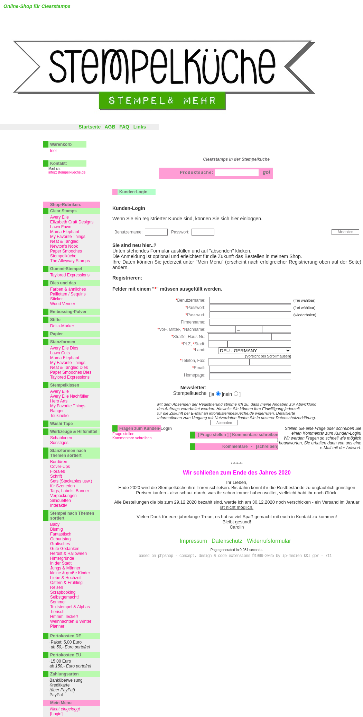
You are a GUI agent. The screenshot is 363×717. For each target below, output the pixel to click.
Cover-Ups (60, 466)
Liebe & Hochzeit (66, 577)
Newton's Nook (64, 246)
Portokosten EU (65, 655)
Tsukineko (59, 415)
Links (139, 127)
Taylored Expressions (70, 275)
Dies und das (63, 283)
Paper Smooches (66, 251)
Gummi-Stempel (66, 268)
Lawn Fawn (60, 226)
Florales (57, 471)
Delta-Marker (62, 326)
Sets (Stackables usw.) (71, 481)
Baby (54, 524)
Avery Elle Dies (64, 348)
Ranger (57, 410)
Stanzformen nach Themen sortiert (68, 453)
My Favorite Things (67, 236)
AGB (109, 127)
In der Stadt (61, 563)
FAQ (124, 127)
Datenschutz (227, 541)
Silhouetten (60, 500)
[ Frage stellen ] (213, 434)
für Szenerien (62, 486)
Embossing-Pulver (68, 311)
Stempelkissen (64, 385)
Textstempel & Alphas (70, 606)
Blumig (56, 529)
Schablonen (61, 437)
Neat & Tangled (64, 241)
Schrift (56, 476)
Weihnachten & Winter (70, 621)
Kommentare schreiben (132, 438)
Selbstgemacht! (64, 597)
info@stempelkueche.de (66, 172)
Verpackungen (63, 495)
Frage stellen (123, 434)
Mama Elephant (64, 231)
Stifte (55, 319)
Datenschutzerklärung (295, 417)
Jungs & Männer (65, 568)
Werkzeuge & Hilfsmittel (73, 431)
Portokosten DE (65, 636)
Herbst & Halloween (68, 553)
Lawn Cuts (60, 353)
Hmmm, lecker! (64, 616)
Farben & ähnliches (68, 289)
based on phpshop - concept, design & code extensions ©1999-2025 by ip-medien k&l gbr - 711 (235, 556)
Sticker (56, 298)
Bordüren (58, 461)
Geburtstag (60, 539)
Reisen (56, 587)
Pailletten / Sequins (68, 294)
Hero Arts (58, 401)
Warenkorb (61, 144)
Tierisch (57, 611)
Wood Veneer (62, 303)
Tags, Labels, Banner (69, 490)
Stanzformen (62, 341)
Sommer (58, 602)
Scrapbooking (62, 592)
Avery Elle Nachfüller (69, 396)
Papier (56, 333)
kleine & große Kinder (70, 572)
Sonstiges (59, 442)
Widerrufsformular (269, 541)
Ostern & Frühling (66, 582)
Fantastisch (60, 534)
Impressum (193, 541)
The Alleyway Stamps (70, 260)
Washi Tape (61, 423)
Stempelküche (63, 256)
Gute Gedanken (65, 548)
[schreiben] (267, 446)
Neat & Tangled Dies (69, 367)
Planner (57, 626)
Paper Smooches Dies (70, 372)
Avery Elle (59, 217)
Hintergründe (62, 558)
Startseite (89, 127)
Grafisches (60, 543)
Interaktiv (58, 505)
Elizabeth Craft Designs (71, 222)
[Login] (56, 713)
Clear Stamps (63, 211)
